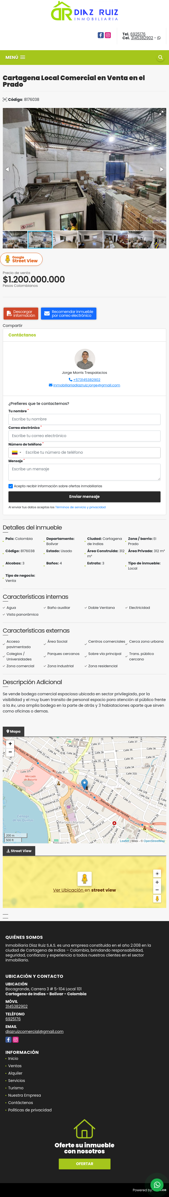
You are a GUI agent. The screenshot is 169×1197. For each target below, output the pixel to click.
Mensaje (16, 461)
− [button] (10, 752)
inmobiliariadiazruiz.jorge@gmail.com (86, 385)
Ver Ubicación (68, 890)
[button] (161, 113)
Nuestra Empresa (24, 1095)
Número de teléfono (26, 444)
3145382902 (142, 38)
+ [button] (10, 744)
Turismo (15, 1088)
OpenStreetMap (154, 841)
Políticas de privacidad (30, 1110)
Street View (22, 259)
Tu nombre (18, 411)
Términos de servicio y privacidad (80, 507)
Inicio (13, 1058)
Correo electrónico (25, 427)
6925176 (138, 34)
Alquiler (15, 1073)
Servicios (16, 1080)
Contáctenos (20, 1102)
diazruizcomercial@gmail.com (34, 1031)
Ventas (15, 1066)
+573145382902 (86, 379)
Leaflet (124, 841)
